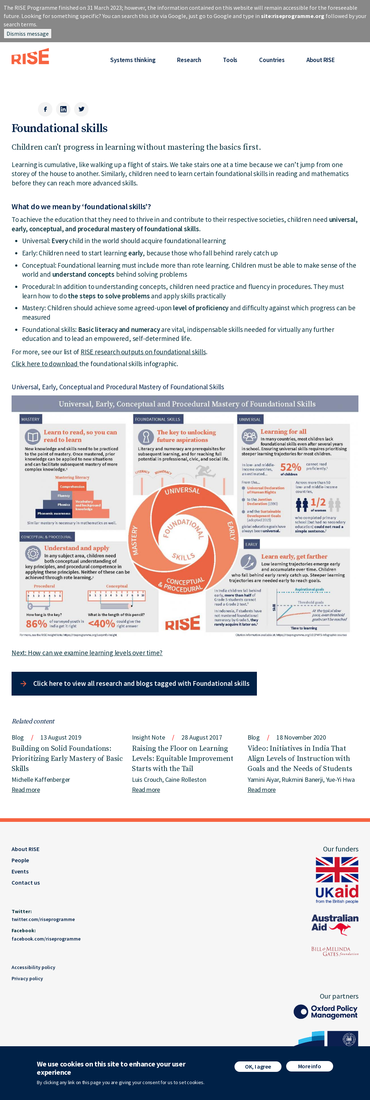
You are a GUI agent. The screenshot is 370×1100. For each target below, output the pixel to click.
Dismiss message (28, 33)
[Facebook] (45, 109)
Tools (230, 60)
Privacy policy (27, 978)
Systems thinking (132, 60)
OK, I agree (258, 1069)
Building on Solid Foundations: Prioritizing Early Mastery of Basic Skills (67, 758)
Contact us (26, 882)
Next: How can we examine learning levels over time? (87, 652)
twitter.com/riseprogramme (43, 919)
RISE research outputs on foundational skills (143, 351)
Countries (271, 60)
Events (20, 871)
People (20, 860)
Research (189, 60)
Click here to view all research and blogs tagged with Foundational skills (141, 683)
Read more (26, 789)
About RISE (320, 60)
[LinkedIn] (63, 109)
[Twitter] (81, 109)
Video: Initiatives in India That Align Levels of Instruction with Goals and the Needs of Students (300, 758)
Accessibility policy (33, 967)
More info (309, 1069)
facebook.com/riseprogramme (46, 938)
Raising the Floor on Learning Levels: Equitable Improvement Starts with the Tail (182, 758)
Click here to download (45, 363)
